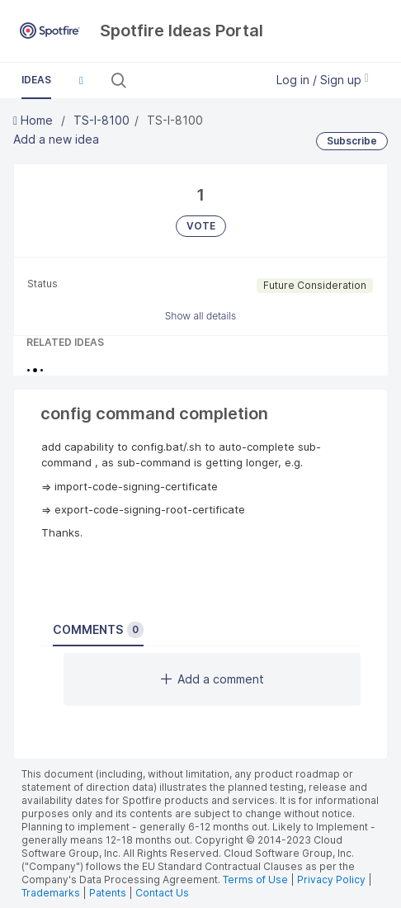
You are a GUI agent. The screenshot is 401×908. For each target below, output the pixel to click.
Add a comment (212, 679)
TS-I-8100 (101, 120)
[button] (81, 80)
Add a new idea (56, 139)
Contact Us (162, 893)
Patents (107, 893)
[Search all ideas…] (194, 80)
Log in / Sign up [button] (322, 80)
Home (34, 120)
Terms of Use (255, 879)
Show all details (201, 316)
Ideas (36, 79)
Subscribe (352, 141)
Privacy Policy (331, 879)
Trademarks (52, 893)
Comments (98, 630)
